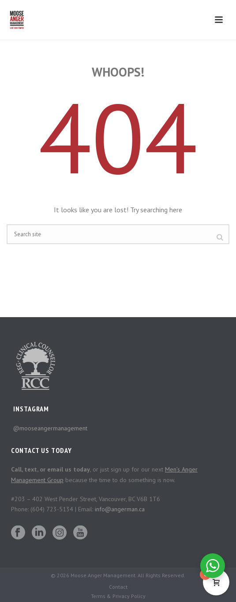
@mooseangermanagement (50, 428)
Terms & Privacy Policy (118, 596)
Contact (118, 586)
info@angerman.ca (120, 509)
